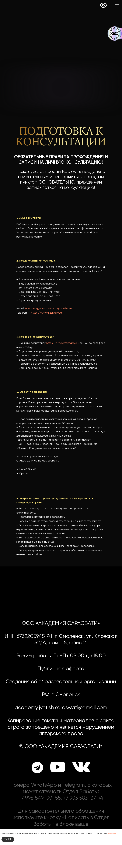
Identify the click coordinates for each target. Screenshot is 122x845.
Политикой (112, 833)
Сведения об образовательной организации (61, 681)
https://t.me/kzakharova (46, 312)
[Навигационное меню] (117, 5)
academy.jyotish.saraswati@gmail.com (48, 308)
